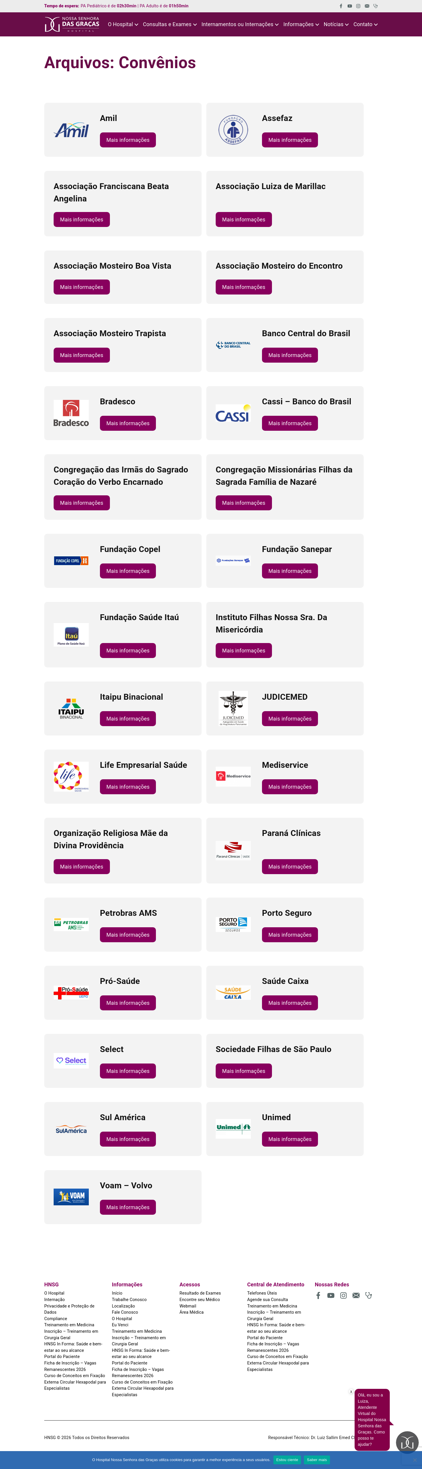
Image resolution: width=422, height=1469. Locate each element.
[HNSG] (72, 24)
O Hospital (54, 1293)
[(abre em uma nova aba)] (339, 6)
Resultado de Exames (200, 1293)
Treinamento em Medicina (69, 1324)
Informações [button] (298, 24)
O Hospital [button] (120, 24)
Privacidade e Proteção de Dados (69, 1309)
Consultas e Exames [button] (167, 24)
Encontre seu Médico (200, 1299)
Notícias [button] (333, 24)
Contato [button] (362, 24)
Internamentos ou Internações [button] (237, 24)
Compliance (55, 1318)
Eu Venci (120, 1324)
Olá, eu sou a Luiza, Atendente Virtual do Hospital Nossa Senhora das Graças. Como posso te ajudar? (372, 1420)
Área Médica (192, 1312)
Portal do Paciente (62, 1356)
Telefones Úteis (262, 1293)
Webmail (188, 1306)
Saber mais (317, 1460)
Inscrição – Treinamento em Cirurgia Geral (71, 1334)
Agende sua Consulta (267, 1299)
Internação (54, 1299)
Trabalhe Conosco (129, 1299)
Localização (123, 1306)
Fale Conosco (125, 1312)
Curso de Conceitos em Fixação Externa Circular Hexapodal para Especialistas (75, 1382)
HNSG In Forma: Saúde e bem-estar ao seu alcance (73, 1347)
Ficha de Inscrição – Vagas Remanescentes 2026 (70, 1366)
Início (117, 1293)
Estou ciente (287, 1460)
